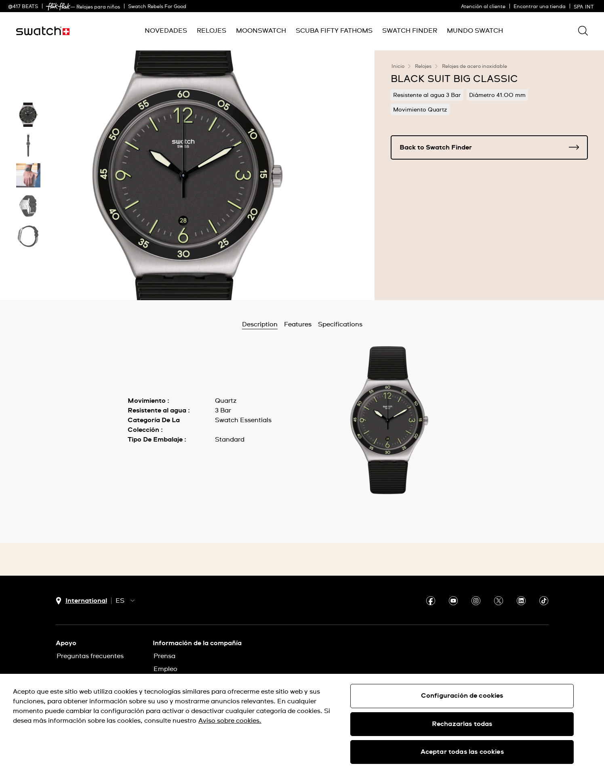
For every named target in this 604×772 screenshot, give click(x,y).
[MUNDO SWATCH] (475, 31)
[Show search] (583, 31)
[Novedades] (166, 31)
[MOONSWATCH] (261, 31)
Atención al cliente (483, 6)
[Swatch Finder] (409, 31)
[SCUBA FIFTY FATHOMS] (334, 31)
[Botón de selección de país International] (81, 601)
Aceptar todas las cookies (462, 752)
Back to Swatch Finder (489, 147)
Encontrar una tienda (540, 6)
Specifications (340, 324)
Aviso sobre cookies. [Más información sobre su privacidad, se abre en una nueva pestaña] (229, 720)
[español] (585, 6)
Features (297, 324)
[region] (302, 723)
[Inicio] (42, 31)
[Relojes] (211, 31)
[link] (58, 7)
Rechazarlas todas (462, 724)
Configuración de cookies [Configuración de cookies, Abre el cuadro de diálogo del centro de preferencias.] (462, 695)
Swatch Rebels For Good (157, 6)
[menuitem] (166, 31)
